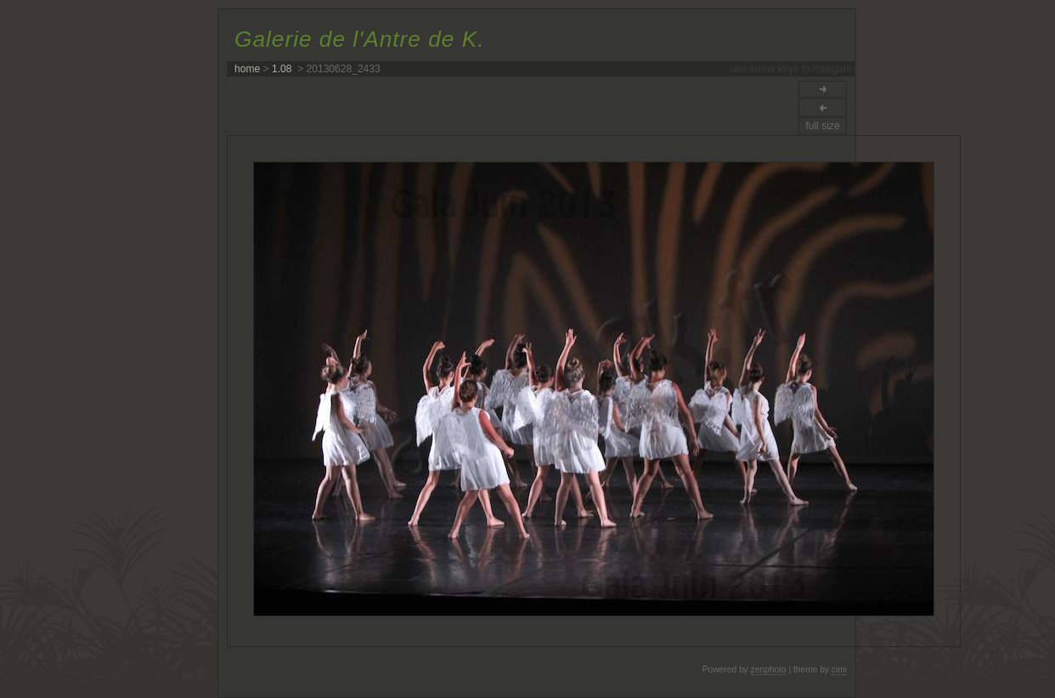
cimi (839, 669)
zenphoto (769, 669)
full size (822, 126)
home (247, 69)
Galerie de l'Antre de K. (359, 39)
